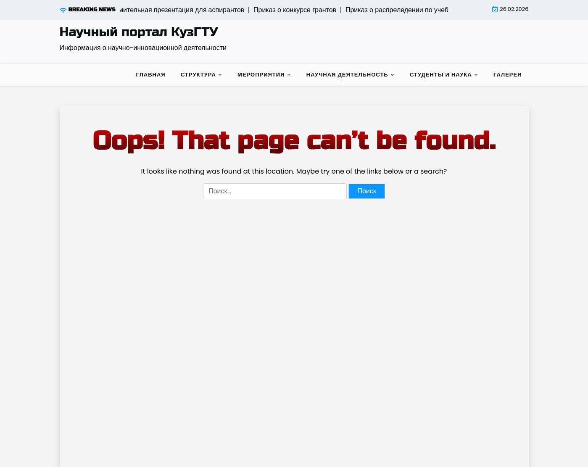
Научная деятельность (347, 75)
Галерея (507, 75)
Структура (198, 75)
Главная (151, 75)
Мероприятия (261, 75)
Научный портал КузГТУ (139, 32)
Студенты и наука (441, 75)
